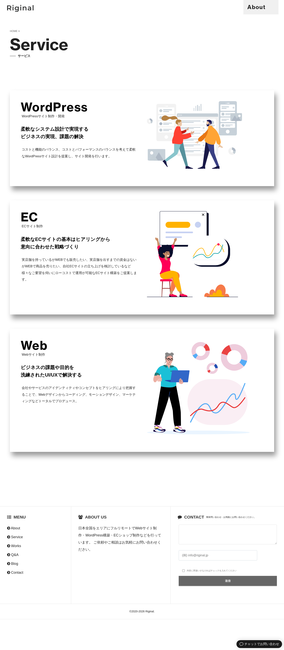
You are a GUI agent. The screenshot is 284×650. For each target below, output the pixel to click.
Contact (262, 7)
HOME (14, 31)
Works (211, 7)
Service (182, 7)
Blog (14, 595)
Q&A (235, 7)
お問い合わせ (146, 573)
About (154, 7)
